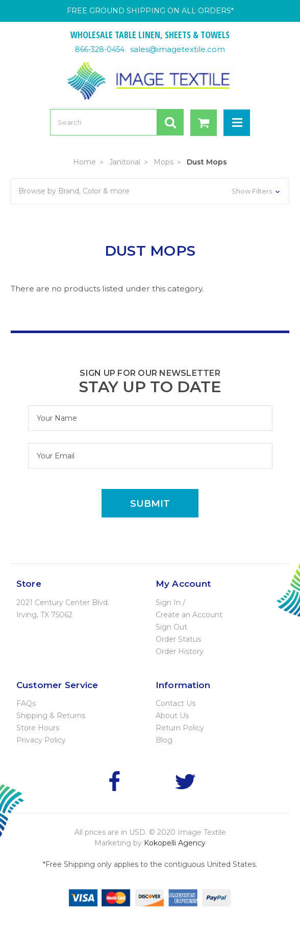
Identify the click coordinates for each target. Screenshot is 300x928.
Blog (164, 740)
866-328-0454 (99, 49)
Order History (180, 651)
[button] (150, 191)
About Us (172, 715)
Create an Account (189, 614)
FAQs (26, 703)
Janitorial (124, 162)
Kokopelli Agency (175, 843)
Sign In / (170, 602)
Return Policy (180, 727)
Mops (163, 162)
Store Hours (37, 727)
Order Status (178, 639)
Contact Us (175, 703)
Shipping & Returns (50, 715)
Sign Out (171, 627)
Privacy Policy (41, 740)
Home (84, 162)
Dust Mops (207, 162)
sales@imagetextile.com (177, 49)
